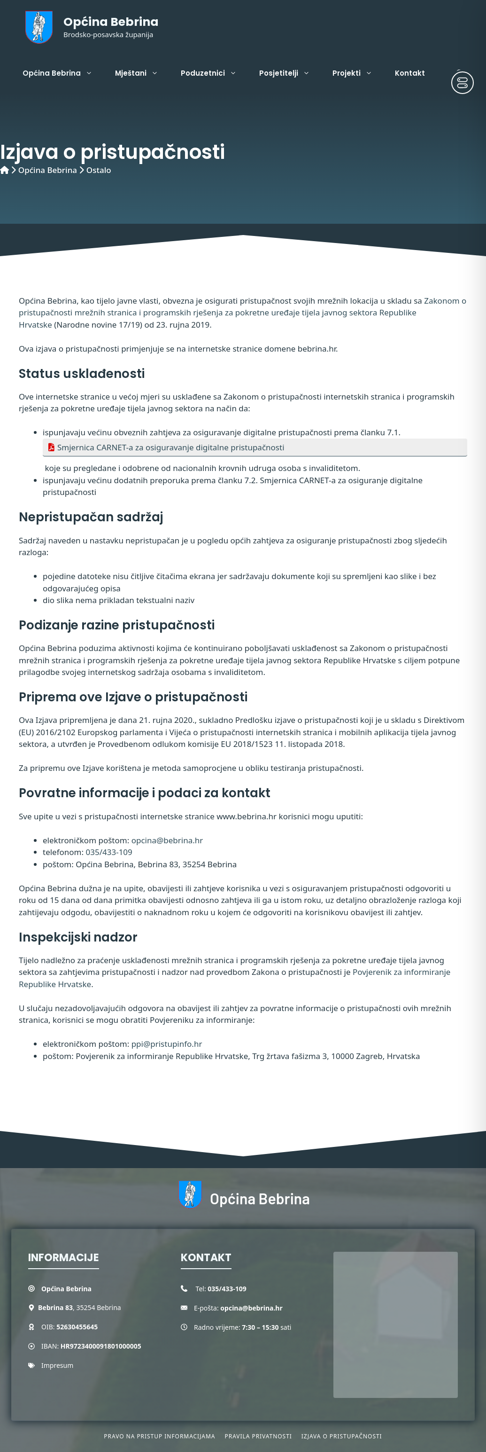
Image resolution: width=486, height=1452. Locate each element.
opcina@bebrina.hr (167, 840)
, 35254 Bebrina (79, 1307)
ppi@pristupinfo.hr (166, 1043)
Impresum (57, 1365)
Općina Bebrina (111, 22)
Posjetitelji (290, 73)
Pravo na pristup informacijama (159, 1436)
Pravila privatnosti (258, 1436)
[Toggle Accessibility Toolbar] (462, 83)
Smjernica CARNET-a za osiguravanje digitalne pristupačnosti (171, 447)
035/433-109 (109, 852)
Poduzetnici (214, 73)
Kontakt (410, 73)
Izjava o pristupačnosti (341, 1436)
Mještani (142, 73)
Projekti (358, 73)
